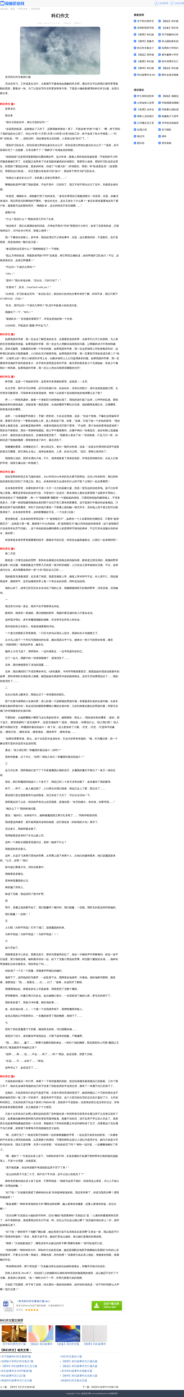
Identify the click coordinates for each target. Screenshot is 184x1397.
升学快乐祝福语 (170, 123)
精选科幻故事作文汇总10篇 (16, 1380)
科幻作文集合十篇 (71, 1356)
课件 (164, 136)
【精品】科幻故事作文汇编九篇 (79, 1366)
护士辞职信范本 (145, 96)
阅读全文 (67, 23)
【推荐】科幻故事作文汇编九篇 (79, 1361)
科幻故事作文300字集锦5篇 (16, 1371)
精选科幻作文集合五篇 (74, 1380)
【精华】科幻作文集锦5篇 (22, 1387)
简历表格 (166, 143)
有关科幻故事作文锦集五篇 (76, 1371)
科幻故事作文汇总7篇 (13, 1375)
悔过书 (140, 136)
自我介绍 (142, 129)
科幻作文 (35, 9)
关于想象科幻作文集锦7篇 (16, 1356)
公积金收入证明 (145, 103)
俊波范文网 (86, 1393)
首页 (12, 9)
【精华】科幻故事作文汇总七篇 (19, 1366)
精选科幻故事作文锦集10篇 (104, 1387)
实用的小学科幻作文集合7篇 (17, 1361)
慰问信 (140, 143)
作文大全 (23, 9)
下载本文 (77, 23)
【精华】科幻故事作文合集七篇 (79, 1375)
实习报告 (166, 129)
